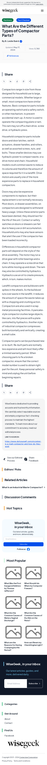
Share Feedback (31, 459)
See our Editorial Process (12, 459)
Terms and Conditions (22, 761)
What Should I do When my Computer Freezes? (33, 585)
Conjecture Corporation (28, 757)
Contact (8, 723)
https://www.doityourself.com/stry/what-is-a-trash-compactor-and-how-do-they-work (23, 444)
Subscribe (23, 544)
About (7, 719)
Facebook (9, 735)
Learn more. (39, 4)
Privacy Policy (7, 761)
